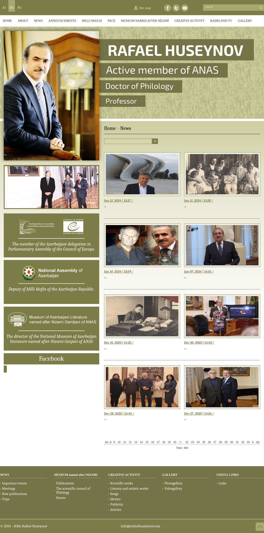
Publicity (116, 504)
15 (146, 442)
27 (214, 442)
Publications (65, 483)
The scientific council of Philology (73, 491)
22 (186, 442)
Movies (115, 499)
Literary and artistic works (129, 489)
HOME (7, 20)
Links (222, 483)
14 (141, 442)
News (38, 20)
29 (226, 442)
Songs (114, 494)
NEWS (4, 475)
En (12, 7)
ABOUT (23, 20)
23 (192, 442)
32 (242, 442)
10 (119, 442)
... (105, 206)
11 (124, 442)
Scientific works (121, 483)
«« (106, 442)
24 (198, 442)
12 (130, 442)
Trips (5, 499)
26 (209, 442)
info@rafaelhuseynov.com (140, 526)
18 (163, 442)
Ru (19, 7)
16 (152, 442)
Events (61, 498)
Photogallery (173, 483)
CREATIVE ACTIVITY (189, 20)
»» (257, 442)
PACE (112, 20)
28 (220, 442)
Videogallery (173, 489)
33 (248, 442)
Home (110, 128)
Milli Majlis (92, 20)
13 (135, 442)
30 (231, 442)
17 (158, 442)
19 (169, 442)
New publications (14, 494)
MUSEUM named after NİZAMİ (145, 20)
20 (174, 442)
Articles (115, 510)
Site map (145, 8)
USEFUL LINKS (227, 475)
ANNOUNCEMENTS (62, 20)
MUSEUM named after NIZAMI (75, 475)
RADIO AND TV (221, 20)
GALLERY (245, 20)
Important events (14, 483)
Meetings (8, 489)
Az (4, 7)
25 (203, 442)
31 (237, 442)
